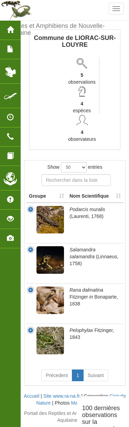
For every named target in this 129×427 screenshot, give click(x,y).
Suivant (96, 375)
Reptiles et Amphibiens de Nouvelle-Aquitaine (55, 28)
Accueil (31, 396)
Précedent (57, 375)
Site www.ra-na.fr (61, 396)
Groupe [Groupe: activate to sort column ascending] (37, 196)
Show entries (75, 167)
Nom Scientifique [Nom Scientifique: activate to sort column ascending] (89, 196)
